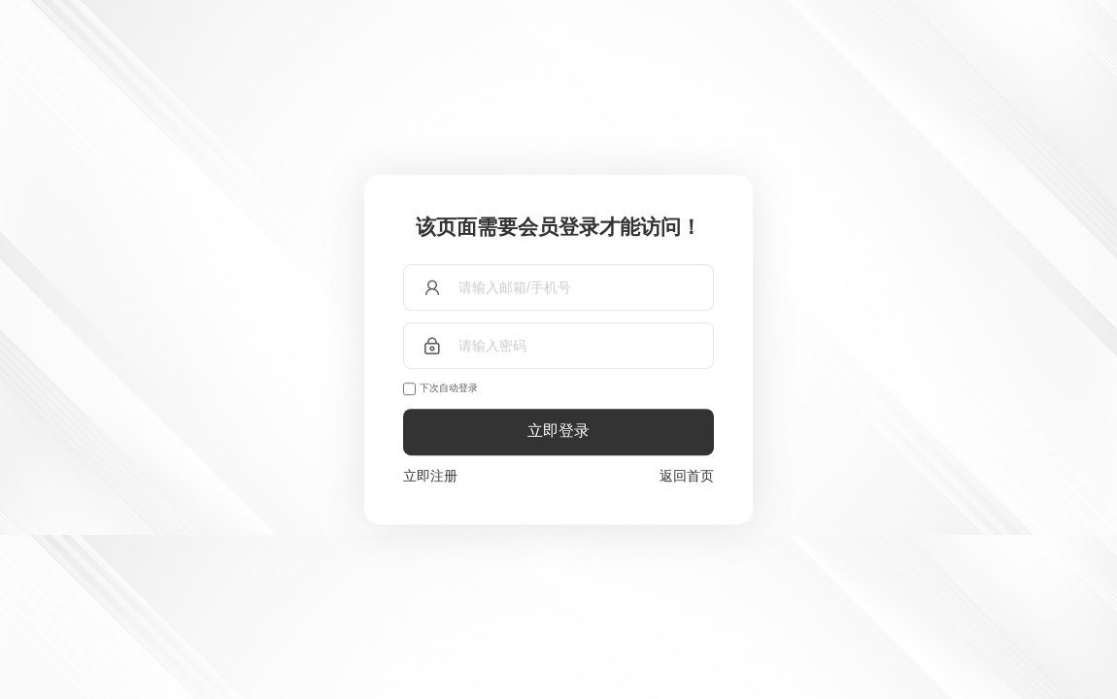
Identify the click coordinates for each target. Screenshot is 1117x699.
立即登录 (558, 431)
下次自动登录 (449, 388)
